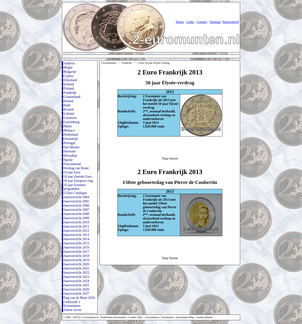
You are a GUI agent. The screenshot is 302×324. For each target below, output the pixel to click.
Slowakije (70, 155)
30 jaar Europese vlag (78, 180)
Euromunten (167, 317)
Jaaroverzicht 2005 (76, 201)
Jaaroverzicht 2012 (76, 230)
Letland (69, 113)
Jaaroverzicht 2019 (76, 260)
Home (180, 22)
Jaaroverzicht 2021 (76, 268)
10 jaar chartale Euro (78, 176)
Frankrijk (70, 92)
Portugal (69, 143)
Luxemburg (71, 122)
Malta (68, 126)
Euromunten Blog (185, 317)
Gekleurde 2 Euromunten (72, 303)
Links (190, 22)
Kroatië (69, 109)
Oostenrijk (71, 139)
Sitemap (215, 22)
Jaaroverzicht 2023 (76, 276)
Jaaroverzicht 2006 (76, 205)
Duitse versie (72, 310)
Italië (67, 105)
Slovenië (70, 151)
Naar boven (170, 158)
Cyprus (68, 76)
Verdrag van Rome (76, 168)
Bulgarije (70, 71)
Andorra (69, 63)
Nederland (71, 134)
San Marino (71, 147)
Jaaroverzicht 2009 (76, 218)
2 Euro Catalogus (75, 193)
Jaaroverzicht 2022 (76, 272)
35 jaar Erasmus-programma (75, 186)
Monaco (69, 130)
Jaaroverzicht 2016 (76, 247)
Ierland (68, 101)
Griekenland (72, 97)
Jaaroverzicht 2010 (76, 222)
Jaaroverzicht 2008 (76, 214)
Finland (69, 88)
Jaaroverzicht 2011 (76, 226)
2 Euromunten (108, 62)
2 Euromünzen (151, 317)
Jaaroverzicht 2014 (76, 239)
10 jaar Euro (72, 172)
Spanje (68, 159)
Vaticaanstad (72, 164)
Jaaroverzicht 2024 (76, 281)
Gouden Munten (204, 317)
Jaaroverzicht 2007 (76, 209)
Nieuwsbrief (230, 22)
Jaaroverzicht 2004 (76, 197)
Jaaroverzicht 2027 (76, 293)
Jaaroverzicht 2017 (76, 251)
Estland (69, 84)
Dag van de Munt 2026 (79, 297)
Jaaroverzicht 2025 (76, 285)
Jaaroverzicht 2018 (76, 256)
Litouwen (70, 118)
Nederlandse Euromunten (113, 317)
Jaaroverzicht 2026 (76, 289)
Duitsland (70, 80)
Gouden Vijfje (135, 317)
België (68, 67)
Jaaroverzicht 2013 (76, 235)
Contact (202, 22)
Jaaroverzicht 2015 (76, 243)
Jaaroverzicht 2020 (76, 264)
